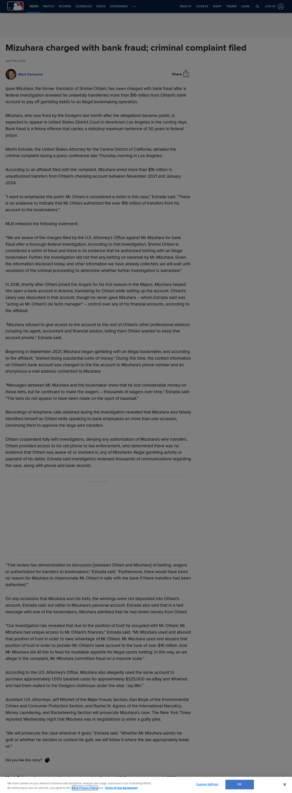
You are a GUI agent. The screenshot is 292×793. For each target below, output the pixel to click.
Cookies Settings (207, 784)
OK (239, 784)
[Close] (285, 784)
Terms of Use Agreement (121, 788)
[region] (146, 785)
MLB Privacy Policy (84, 788)
